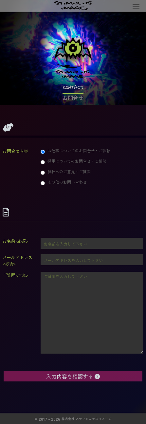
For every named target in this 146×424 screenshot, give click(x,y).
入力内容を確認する (73, 376)
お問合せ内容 (15, 151)
